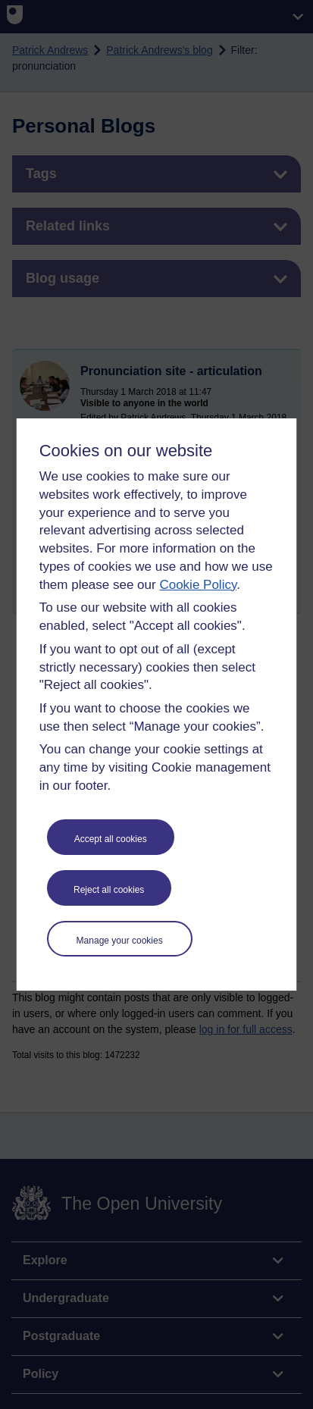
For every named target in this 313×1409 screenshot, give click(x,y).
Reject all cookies (109, 890)
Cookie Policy (197, 585)
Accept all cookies (110, 839)
